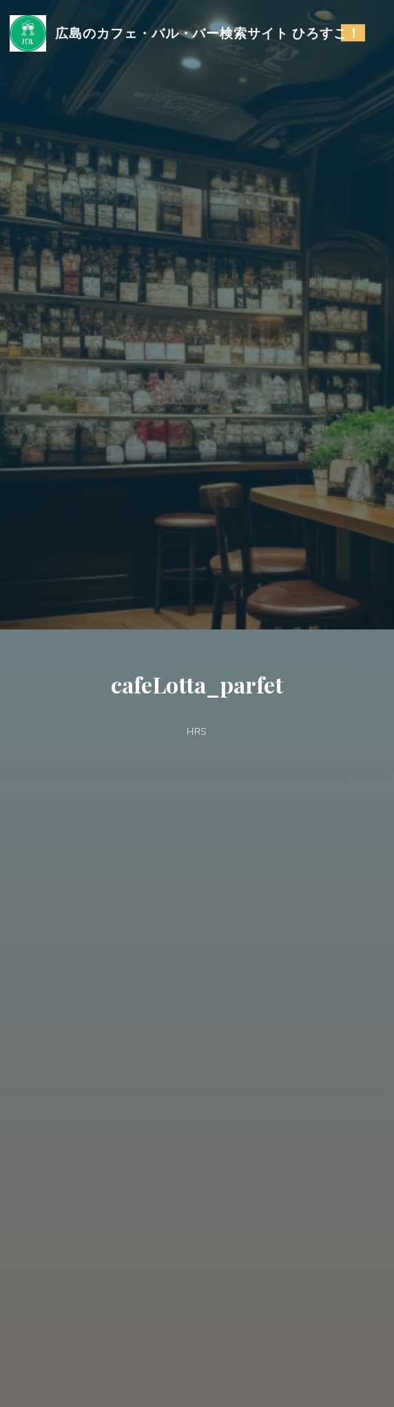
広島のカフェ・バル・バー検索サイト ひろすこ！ (208, 32)
